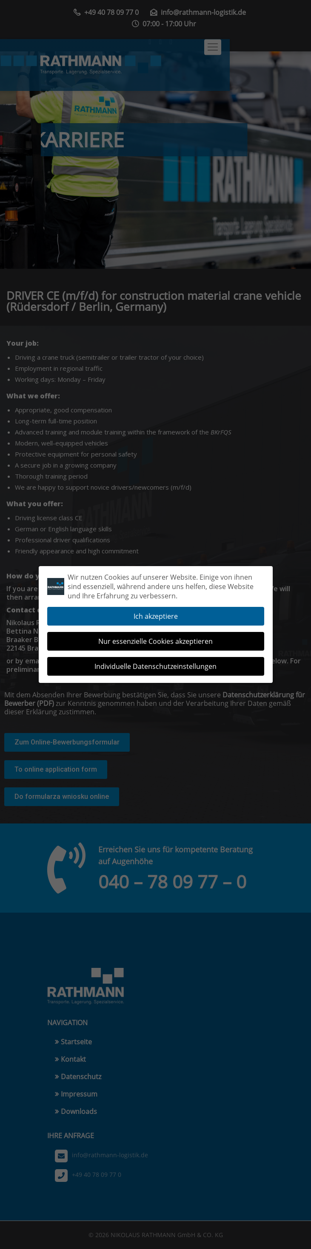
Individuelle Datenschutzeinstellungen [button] (155, 662)
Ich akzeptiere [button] (156, 612)
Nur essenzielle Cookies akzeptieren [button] (155, 637)
